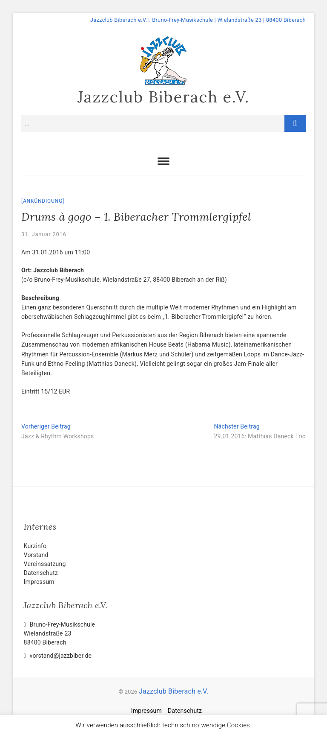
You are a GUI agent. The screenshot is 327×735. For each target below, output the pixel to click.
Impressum (39, 581)
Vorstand (36, 554)
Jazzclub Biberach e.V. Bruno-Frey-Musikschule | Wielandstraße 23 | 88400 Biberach (198, 20)
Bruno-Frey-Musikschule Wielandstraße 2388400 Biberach (59, 633)
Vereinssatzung (45, 563)
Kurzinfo (35, 545)
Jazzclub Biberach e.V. (163, 97)
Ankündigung (43, 201)
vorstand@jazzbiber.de (58, 655)
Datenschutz (41, 572)
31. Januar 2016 (43, 234)
